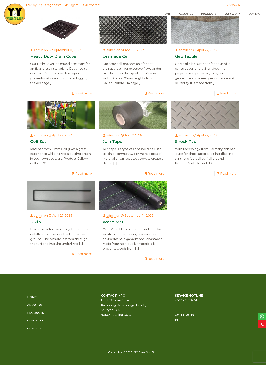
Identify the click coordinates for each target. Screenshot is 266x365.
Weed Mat (113, 222)
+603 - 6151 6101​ (186, 300)
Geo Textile (186, 56)
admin (38, 50)
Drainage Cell (116, 56)
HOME (32, 297)
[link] (262, 316)
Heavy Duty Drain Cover (54, 56)
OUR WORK (35, 320)
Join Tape (112, 141)
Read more (83, 93)
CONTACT (34, 328)
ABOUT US (35, 305)
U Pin (35, 222)
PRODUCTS (35, 312)
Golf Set (38, 141)
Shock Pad (186, 141)
